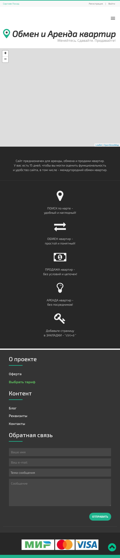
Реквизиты (18, 416)
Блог (12, 408)
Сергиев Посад (11, 3)
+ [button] (5, 53)
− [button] (5, 59)
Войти (111, 3)
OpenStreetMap (111, 145)
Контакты (17, 423)
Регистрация (96, 3)
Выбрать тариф (22, 382)
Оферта (15, 374)
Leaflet (98, 145)
